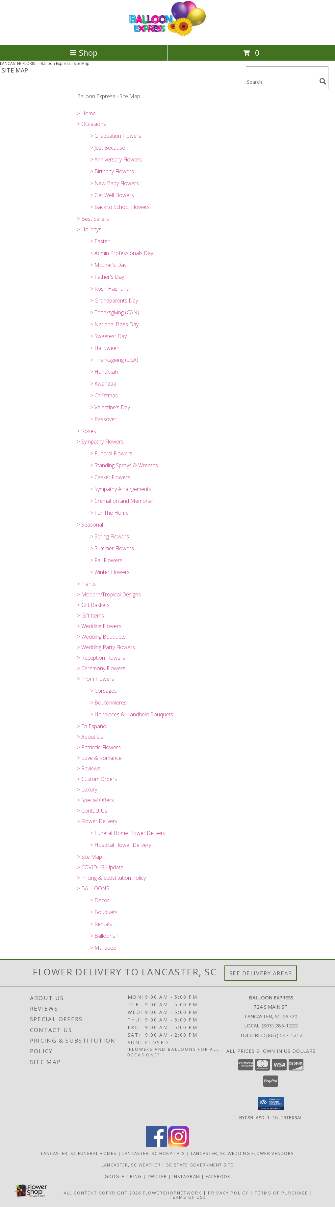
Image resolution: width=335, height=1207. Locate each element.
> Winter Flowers (110, 572)
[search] (323, 81)
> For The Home (109, 512)
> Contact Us (92, 810)
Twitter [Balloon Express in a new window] (157, 1176)
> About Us (90, 736)
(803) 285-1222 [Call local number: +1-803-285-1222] (280, 1025)
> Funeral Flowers (111, 453)
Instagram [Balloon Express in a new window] (186, 1176)
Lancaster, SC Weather (131, 1164)
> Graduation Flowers (115, 135)
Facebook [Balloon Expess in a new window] (218, 1176)
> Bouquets (103, 912)
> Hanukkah (104, 371)
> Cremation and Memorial (121, 500)
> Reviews (88, 768)
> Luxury (87, 789)
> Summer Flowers (112, 548)
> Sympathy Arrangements (120, 489)
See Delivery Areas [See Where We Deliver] (260, 973)
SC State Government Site (199, 1164)
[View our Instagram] (178, 1145)
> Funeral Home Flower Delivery (127, 833)
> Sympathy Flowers (100, 441)
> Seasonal (90, 524)
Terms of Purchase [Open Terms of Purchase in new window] (281, 1192)
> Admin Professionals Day (121, 253)
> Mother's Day (108, 265)
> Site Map (89, 856)
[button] (271, 1103)
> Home (86, 113)
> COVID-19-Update (100, 867)
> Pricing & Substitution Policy (111, 877)
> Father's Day (107, 276)
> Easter (100, 241)
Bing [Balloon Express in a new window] (136, 1176)
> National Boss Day (114, 324)
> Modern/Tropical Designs (109, 594)
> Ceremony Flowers (101, 668)
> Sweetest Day (108, 336)
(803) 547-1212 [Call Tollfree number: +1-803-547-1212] (284, 1035)
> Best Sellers (93, 218)
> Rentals (101, 924)
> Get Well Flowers (112, 195)
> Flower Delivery (97, 821)
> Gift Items (90, 615)
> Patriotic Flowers (99, 747)
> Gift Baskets (93, 605)
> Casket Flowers (110, 477)
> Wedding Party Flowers (106, 647)
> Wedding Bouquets (101, 636)
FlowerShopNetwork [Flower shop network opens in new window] (172, 1192)
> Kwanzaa (103, 383)
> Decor (99, 900)
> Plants (86, 584)
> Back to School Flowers (120, 207)
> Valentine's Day (110, 407)
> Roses (86, 431)
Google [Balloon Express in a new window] (115, 1176)
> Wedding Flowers (99, 626)
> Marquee (103, 947)
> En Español (92, 726)
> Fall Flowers (106, 560)
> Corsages (103, 690)
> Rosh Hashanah (111, 288)
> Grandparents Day (114, 300)
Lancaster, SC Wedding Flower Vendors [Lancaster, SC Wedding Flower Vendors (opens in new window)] (242, 1153)
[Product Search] (281, 82)
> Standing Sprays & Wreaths (124, 465)
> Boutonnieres (108, 702)
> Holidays (89, 229)
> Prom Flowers (95, 678)
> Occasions (91, 124)
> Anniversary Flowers (116, 159)
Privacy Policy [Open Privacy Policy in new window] (228, 1192)
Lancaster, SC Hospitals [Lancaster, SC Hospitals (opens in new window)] (153, 1153)
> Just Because (107, 147)
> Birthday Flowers (112, 171)
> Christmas (104, 395)
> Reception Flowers (101, 657)
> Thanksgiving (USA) (114, 359)
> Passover (103, 419)
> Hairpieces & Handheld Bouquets (131, 714)
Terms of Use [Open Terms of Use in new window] (188, 1197)
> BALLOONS (93, 888)
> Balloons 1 (104, 935)
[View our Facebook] (156, 1145)
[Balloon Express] (167, 35)
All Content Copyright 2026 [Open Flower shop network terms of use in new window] (102, 1192)
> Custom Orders (97, 779)
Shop (83, 52)
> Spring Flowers (109, 536)
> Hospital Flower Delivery (120, 844)
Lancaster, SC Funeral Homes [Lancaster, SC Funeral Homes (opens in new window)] (79, 1153)
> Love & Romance (99, 758)
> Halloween (104, 348)
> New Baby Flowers (114, 183)
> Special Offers (95, 800)
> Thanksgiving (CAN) (114, 312)
